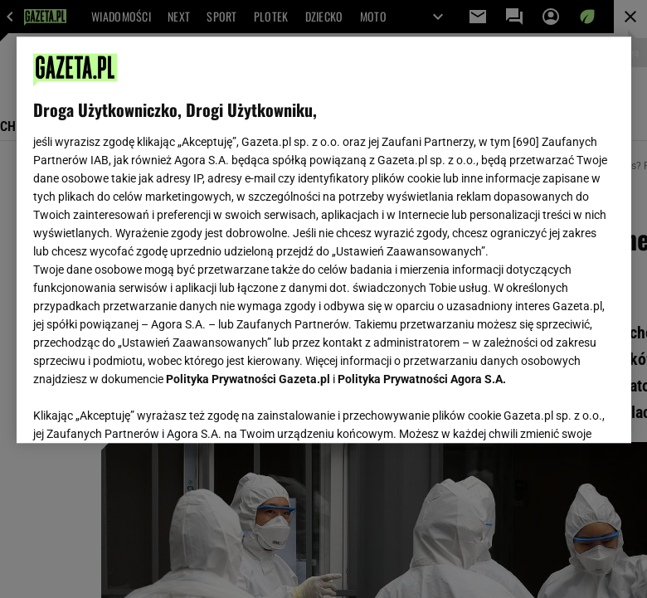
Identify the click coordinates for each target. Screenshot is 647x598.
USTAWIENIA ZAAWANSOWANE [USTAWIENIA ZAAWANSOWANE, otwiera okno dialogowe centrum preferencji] (141, 409)
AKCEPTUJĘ (558, 410)
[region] (324, 239)
